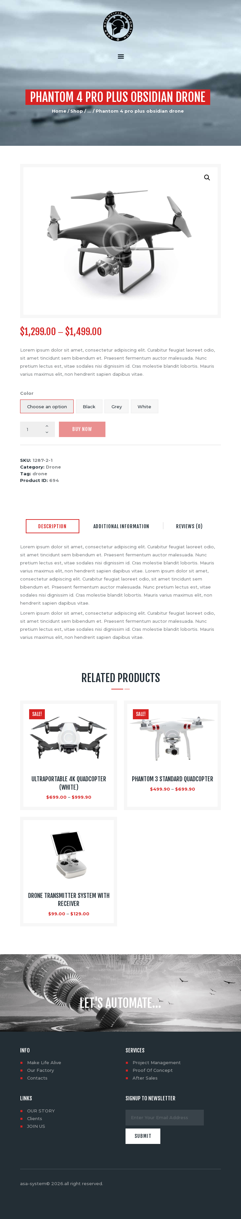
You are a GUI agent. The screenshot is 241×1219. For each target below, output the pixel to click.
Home (59, 111)
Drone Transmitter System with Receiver (68, 899)
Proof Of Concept (153, 1070)
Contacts (37, 1078)
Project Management (157, 1062)
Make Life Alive (44, 1062)
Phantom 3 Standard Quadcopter (172, 779)
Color (26, 393)
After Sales (145, 1078)
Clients (34, 1118)
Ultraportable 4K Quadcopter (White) (68, 783)
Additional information (121, 526)
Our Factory (40, 1070)
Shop (76, 111)
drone (39, 473)
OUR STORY (41, 1110)
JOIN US (36, 1126)
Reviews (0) (189, 526)
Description (52, 526)
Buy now (82, 429)
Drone (53, 467)
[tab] (52, 526)
